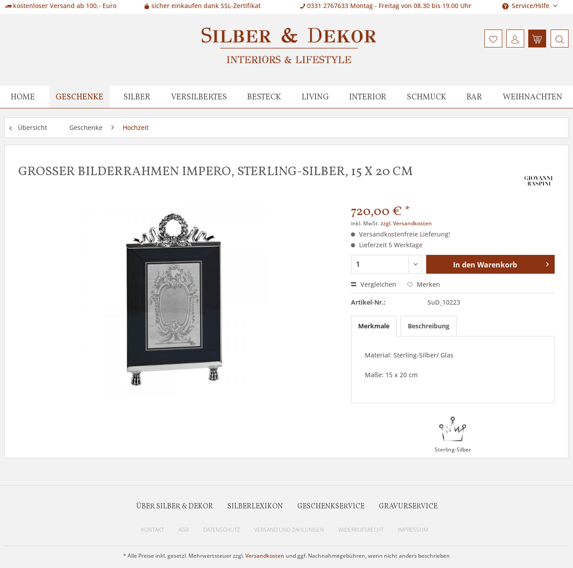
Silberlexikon (255, 507)
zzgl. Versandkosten (406, 223)
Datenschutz (221, 530)
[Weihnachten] (532, 97)
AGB (183, 530)
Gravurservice (408, 507)
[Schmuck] (427, 97)
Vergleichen (373, 284)
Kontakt (152, 530)
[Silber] (137, 97)
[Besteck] (264, 97)
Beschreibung (428, 326)
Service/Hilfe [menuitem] (526, 5)
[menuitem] (558, 38)
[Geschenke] (79, 97)
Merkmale (373, 326)
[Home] (22, 97)
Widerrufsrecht (361, 530)
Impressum (413, 530)
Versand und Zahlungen (289, 530)
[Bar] (474, 97)
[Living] (315, 97)
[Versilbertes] (199, 97)
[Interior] (368, 97)
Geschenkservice (330, 507)
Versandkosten (264, 555)
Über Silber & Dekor (174, 507)
